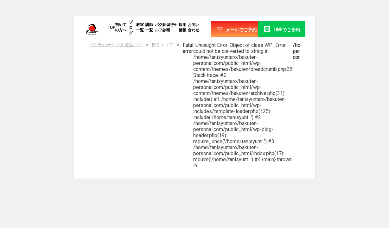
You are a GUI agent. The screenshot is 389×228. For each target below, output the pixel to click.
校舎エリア (162, 44)
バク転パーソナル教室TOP (116, 44)
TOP (111, 27)
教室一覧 (140, 27)
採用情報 (182, 27)
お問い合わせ (193, 27)
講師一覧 (149, 27)
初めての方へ (120, 27)
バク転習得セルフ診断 (166, 27)
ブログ (131, 27)
